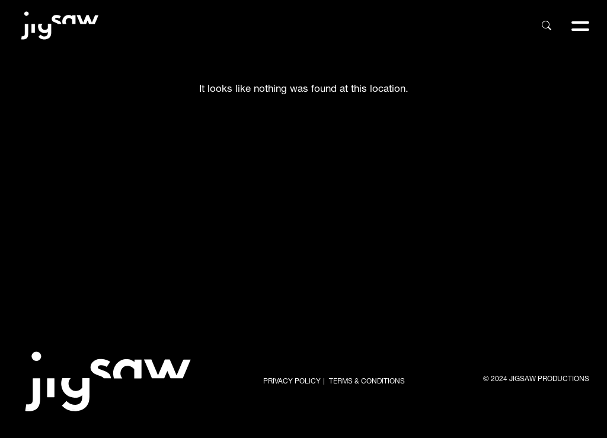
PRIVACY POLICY (292, 381)
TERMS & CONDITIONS (367, 381)
